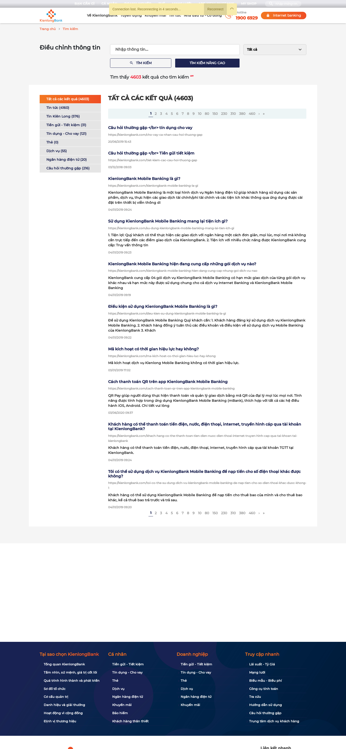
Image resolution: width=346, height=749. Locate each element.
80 (207, 113)
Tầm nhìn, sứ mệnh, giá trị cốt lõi (70, 672)
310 (233, 113)
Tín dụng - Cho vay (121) (66, 133)
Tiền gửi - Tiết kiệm (128, 664)
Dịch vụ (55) (56, 150)
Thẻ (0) (52, 141)
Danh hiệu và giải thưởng (64, 705)
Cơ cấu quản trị (56, 697)
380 (242, 113)
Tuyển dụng (131, 15)
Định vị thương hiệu (60, 721)
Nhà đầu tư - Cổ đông (203, 15)
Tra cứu (255, 697)
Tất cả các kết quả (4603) (67, 98)
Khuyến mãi (155, 15)
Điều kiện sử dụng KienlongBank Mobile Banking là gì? (162, 305)
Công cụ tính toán (263, 689)
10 (199, 113)
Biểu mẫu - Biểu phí (265, 680)
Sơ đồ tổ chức (54, 689)
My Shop (249, 4)
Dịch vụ (118, 689)
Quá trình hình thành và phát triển (71, 680)
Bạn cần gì (84, 4)
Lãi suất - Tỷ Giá (262, 664)
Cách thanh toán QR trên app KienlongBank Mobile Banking (168, 381)
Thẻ (115, 680)
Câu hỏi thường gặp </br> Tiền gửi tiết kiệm (151, 152)
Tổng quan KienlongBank (64, 664)
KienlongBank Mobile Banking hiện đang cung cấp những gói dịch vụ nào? (182, 263)
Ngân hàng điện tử (127, 697)
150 (215, 113)
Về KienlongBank (102, 15)
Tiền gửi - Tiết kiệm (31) (66, 124)
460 (252, 113)
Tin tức (175, 15)
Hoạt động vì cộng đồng (63, 713)
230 (224, 113)
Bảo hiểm (120, 713)
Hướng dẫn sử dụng (265, 705)
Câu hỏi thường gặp (265, 713)
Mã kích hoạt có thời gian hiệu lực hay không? (153, 348)
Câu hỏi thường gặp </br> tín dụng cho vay (150, 127)
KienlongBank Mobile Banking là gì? (144, 178)
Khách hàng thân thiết (130, 721)
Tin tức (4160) (57, 107)
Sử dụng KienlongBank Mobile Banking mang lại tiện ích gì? (168, 220)
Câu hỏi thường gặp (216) (68, 167)
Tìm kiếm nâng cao (207, 62)
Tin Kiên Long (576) (63, 115)
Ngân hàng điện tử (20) (66, 159)
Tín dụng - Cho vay (127, 672)
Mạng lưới (257, 672)
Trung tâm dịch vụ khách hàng (274, 721)
